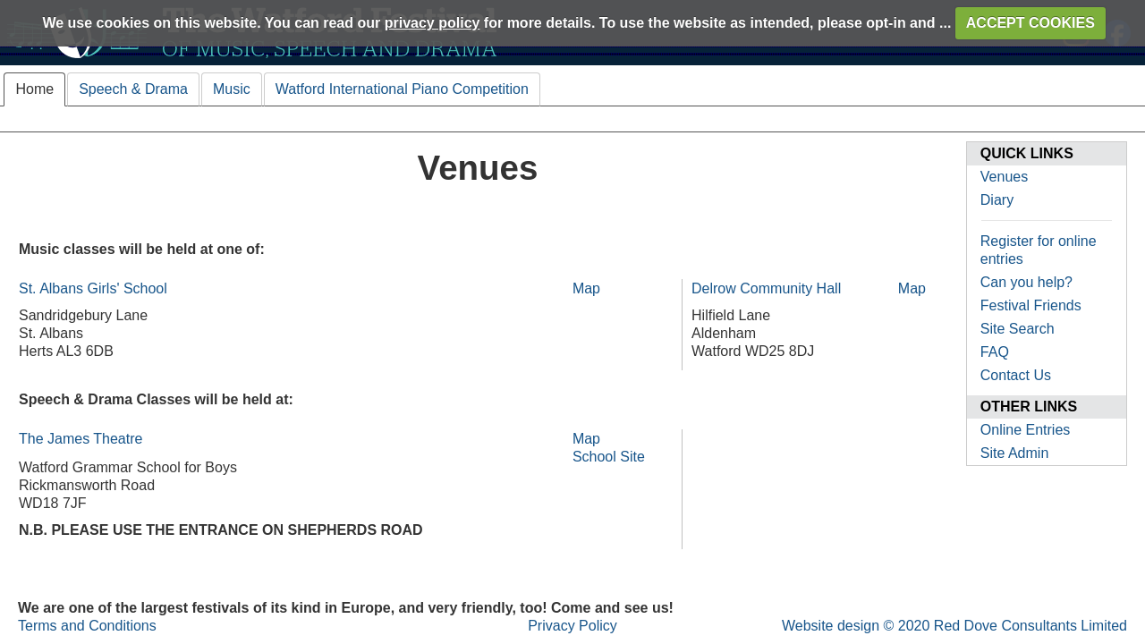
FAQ (994, 352)
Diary (997, 200)
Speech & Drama (133, 89)
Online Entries (1025, 429)
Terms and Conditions (87, 625)
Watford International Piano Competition (402, 89)
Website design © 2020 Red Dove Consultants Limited (954, 625)
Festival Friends (1030, 305)
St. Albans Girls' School (93, 288)
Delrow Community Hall (766, 288)
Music (231, 89)
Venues (1004, 176)
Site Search (1017, 328)
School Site (608, 456)
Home (34, 89)
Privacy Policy (572, 625)
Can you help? (1026, 282)
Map (586, 288)
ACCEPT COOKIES (1030, 22)
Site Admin (1014, 453)
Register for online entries (1038, 250)
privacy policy (432, 22)
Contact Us (1015, 375)
